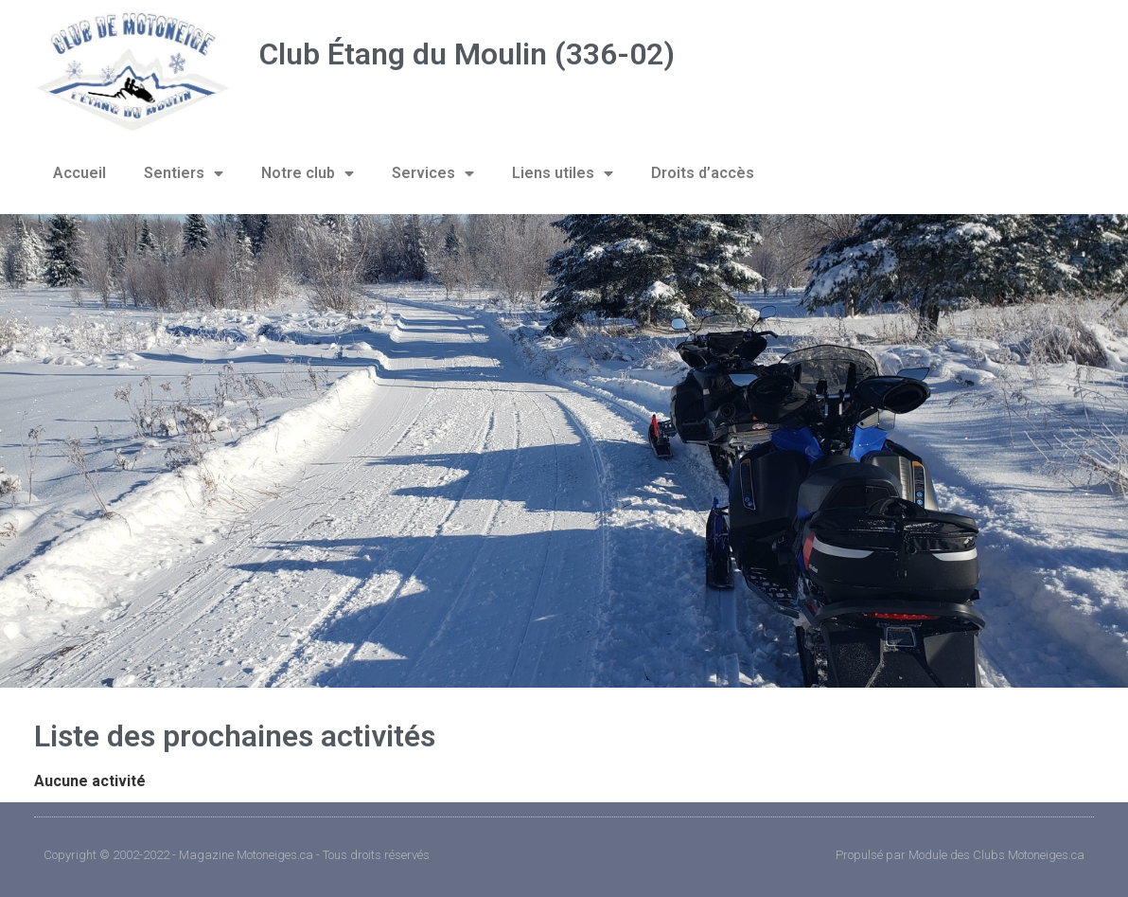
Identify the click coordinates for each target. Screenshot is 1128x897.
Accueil (79, 173)
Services (433, 173)
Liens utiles (562, 173)
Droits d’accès (702, 173)
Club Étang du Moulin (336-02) (467, 54)
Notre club (307, 173)
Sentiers (183, 173)
